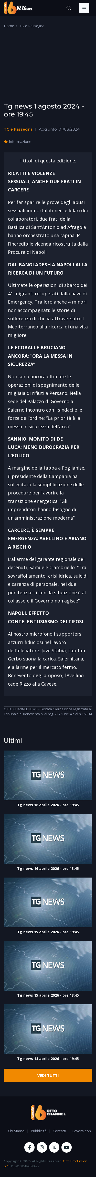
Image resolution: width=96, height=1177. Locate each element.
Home (9, 25)
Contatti (59, 1131)
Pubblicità (39, 1131)
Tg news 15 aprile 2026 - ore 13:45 (48, 995)
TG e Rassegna (31, 25)
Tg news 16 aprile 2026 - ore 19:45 (48, 804)
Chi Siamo (16, 1131)
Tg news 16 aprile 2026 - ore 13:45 (48, 868)
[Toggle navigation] (84, 8)
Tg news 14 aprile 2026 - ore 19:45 (48, 1058)
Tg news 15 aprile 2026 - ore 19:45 (48, 931)
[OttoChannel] (18, 8)
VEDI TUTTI (48, 1075)
